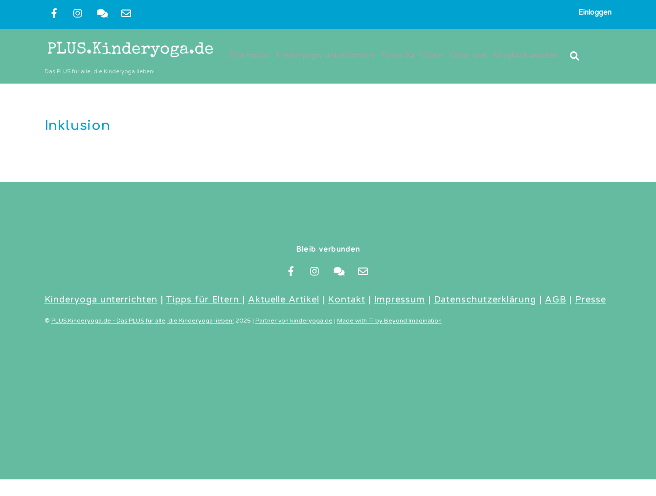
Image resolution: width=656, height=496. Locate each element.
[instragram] (78, 12)
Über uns (468, 56)
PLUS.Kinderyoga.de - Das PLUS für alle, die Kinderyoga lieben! (142, 322)
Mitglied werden (525, 56)
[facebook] (54, 12)
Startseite (249, 56)
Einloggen (594, 12)
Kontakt (346, 301)
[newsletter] (126, 12)
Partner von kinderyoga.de (294, 322)
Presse (590, 301)
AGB (555, 301)
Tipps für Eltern (412, 56)
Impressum (399, 301)
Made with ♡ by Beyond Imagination (389, 322)
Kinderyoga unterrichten (325, 56)
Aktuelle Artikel (283, 301)
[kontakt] (102, 12)
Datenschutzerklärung (485, 301)
